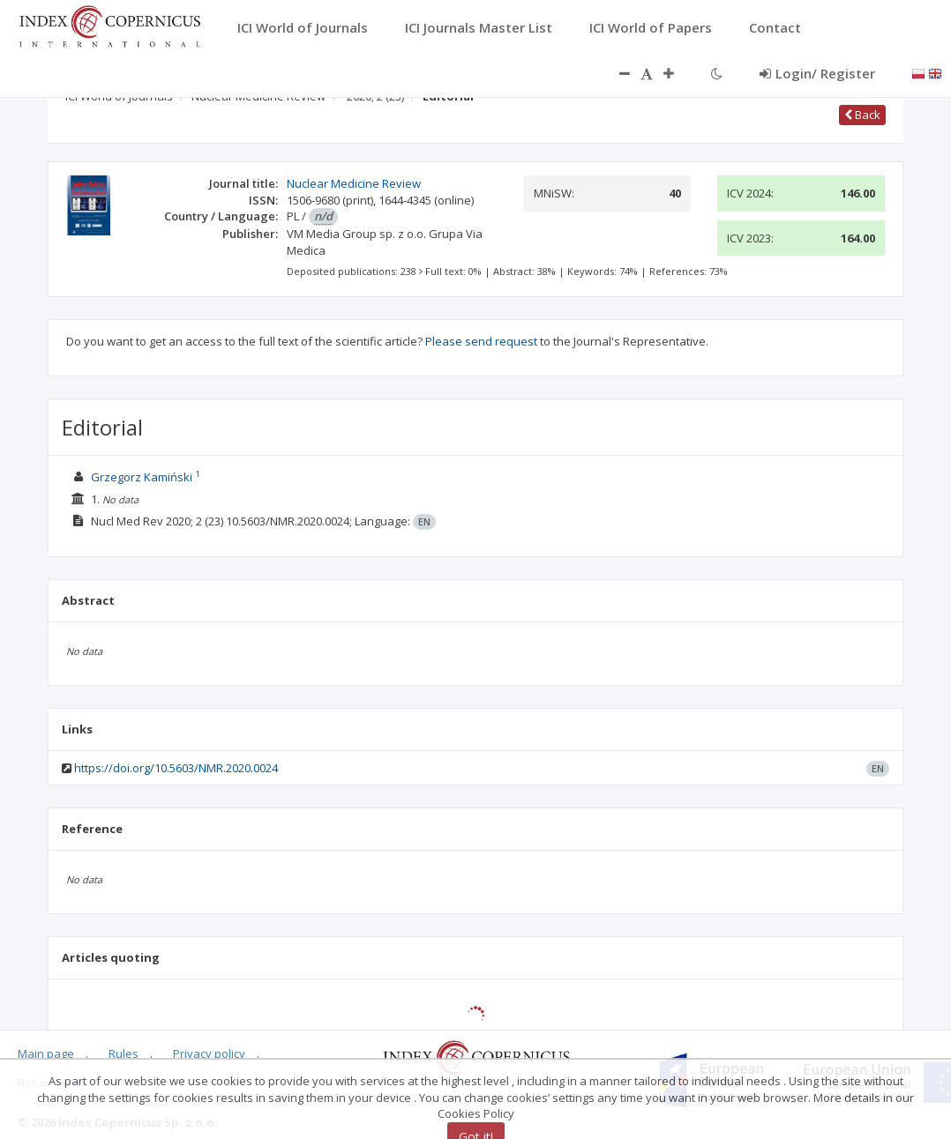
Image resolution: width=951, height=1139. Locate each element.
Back (862, 115)
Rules (124, 1053)
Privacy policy (209, 1053)
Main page (46, 1053)
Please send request (481, 341)
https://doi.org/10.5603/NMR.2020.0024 (176, 768)
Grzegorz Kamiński (141, 477)
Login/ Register (817, 73)
